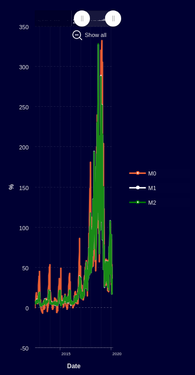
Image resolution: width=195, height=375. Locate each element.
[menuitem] (97, 19)
